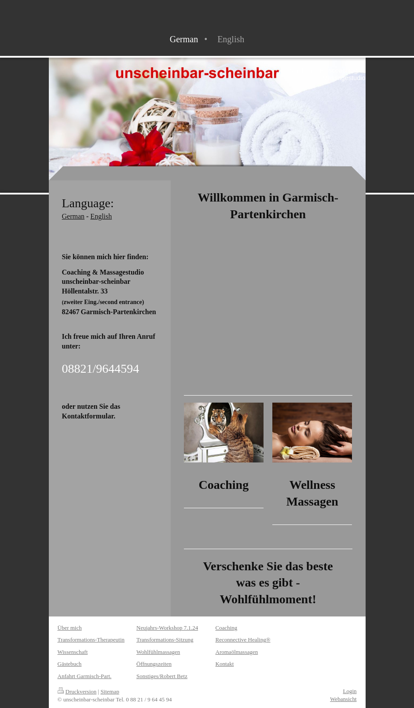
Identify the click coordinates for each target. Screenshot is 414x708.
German (73, 216)
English (101, 216)
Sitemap (109, 691)
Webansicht (343, 699)
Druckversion (77, 691)
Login (349, 691)
